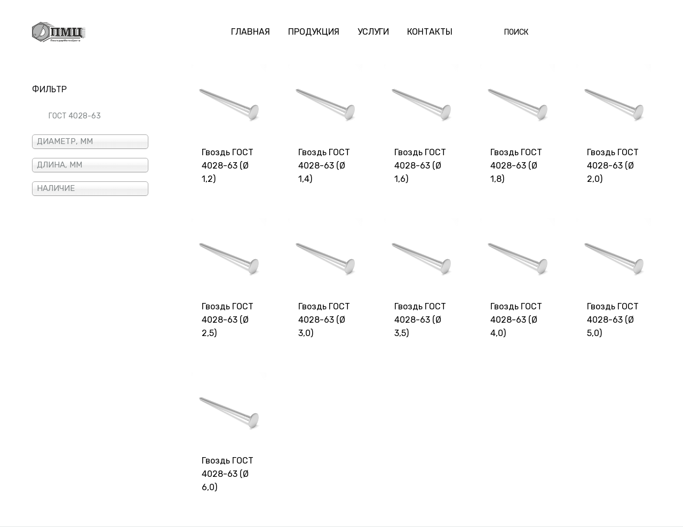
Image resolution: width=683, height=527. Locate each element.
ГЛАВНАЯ (250, 32)
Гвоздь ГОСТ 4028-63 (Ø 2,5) (227, 319)
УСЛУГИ (373, 32)
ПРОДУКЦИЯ (313, 32)
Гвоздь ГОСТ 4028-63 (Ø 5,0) (613, 319)
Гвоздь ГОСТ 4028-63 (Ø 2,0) (613, 165)
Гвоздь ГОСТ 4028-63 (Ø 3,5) (420, 319)
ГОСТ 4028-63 (75, 116)
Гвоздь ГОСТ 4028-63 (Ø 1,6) (420, 165)
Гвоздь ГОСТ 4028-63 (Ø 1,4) (324, 165)
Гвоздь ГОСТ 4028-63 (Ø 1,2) (227, 165)
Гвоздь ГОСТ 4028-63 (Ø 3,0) (324, 319)
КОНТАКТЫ (429, 32)
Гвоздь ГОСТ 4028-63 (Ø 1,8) (516, 165)
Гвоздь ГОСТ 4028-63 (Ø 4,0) (516, 319)
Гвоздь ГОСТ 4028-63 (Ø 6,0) (227, 474)
